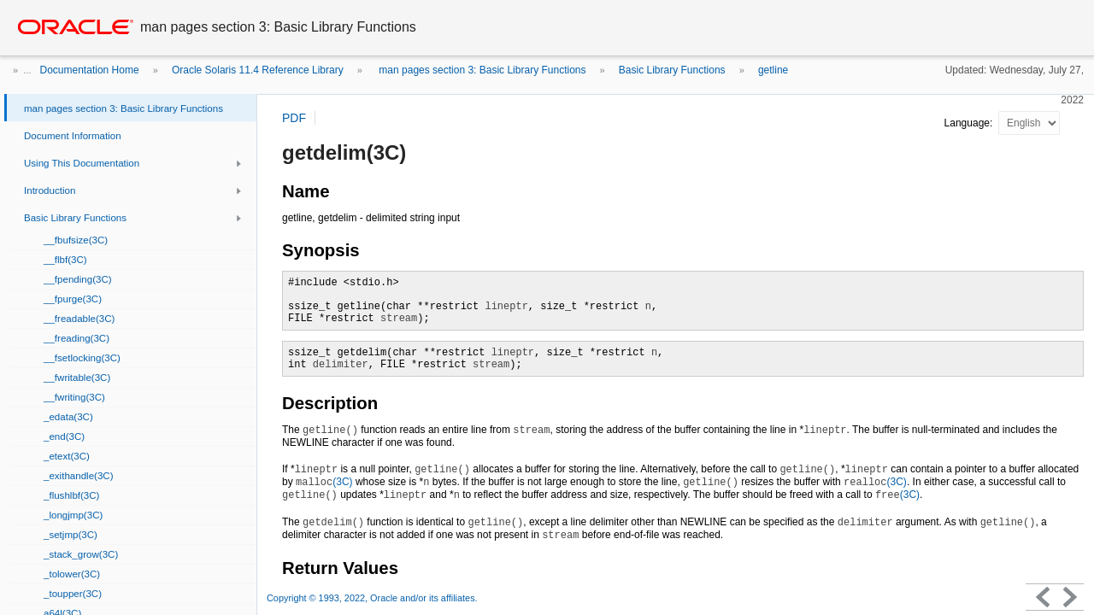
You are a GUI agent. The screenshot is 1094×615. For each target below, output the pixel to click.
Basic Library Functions (672, 70)
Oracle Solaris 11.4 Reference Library (258, 70)
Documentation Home (89, 70)
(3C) (324, 482)
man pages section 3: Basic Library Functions (480, 70)
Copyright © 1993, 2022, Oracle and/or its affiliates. (373, 598)
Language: (970, 123)
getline (773, 70)
